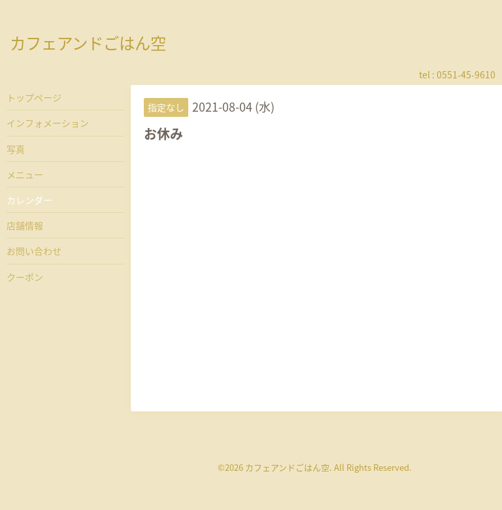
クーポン (25, 276)
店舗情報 (25, 225)
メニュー (25, 174)
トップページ (34, 97)
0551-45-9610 (466, 74)
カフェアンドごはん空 (88, 43)
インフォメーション (48, 122)
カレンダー (29, 199)
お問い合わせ (34, 250)
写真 (16, 148)
